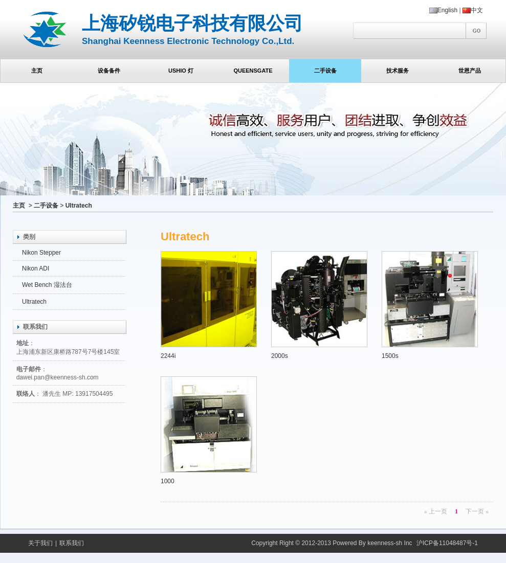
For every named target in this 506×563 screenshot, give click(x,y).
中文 (473, 10)
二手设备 (46, 205)
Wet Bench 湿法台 (47, 284)
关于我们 (40, 543)
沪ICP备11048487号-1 (447, 543)
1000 (209, 430)
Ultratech (78, 205)
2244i (209, 305)
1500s (430, 305)
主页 (19, 205)
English (443, 10)
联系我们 (71, 543)
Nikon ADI (35, 268)
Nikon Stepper (41, 252)
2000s (319, 305)
